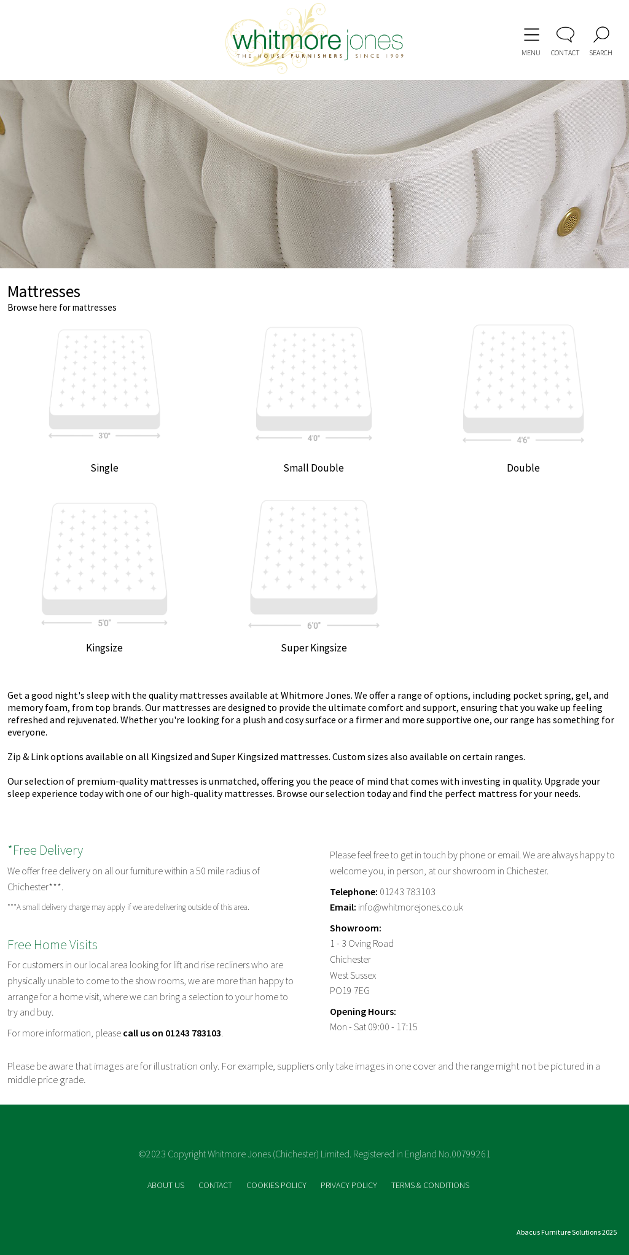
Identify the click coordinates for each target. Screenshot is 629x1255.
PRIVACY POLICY (350, 1185)
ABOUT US (166, 1185)
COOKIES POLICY (277, 1185)
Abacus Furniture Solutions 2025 (567, 1232)
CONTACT (216, 1185)
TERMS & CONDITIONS (430, 1185)
